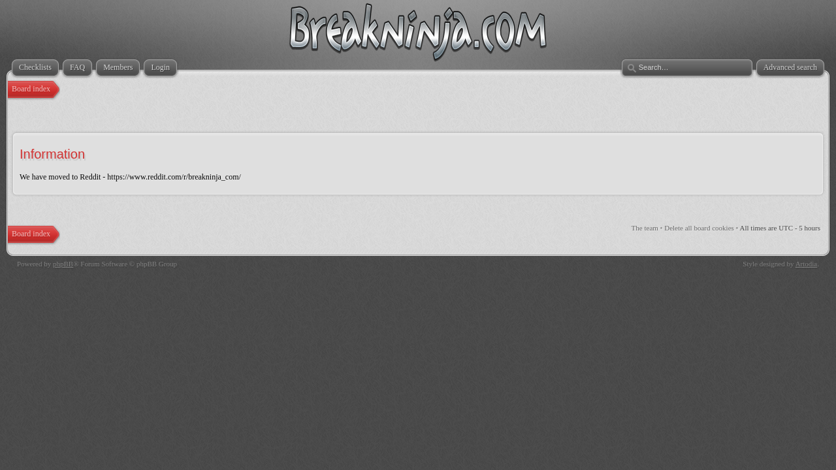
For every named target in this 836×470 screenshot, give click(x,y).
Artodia (807, 264)
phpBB (63, 264)
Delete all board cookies (699, 228)
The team (645, 228)
